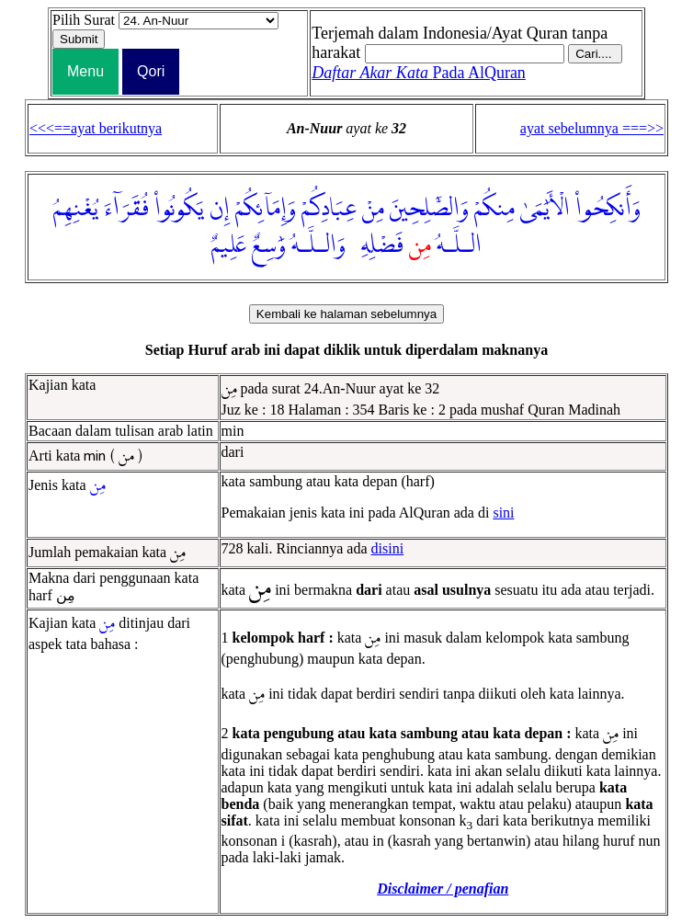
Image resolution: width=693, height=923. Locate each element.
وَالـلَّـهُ (318, 245)
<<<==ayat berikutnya (95, 128)
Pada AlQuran (419, 72)
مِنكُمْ (494, 208)
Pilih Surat (83, 20)
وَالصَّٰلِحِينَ (429, 208)
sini (503, 512)
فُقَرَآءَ (126, 208)
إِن (220, 208)
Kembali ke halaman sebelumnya (346, 314)
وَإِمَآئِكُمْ (265, 208)
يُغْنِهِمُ (75, 208)
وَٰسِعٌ (269, 245)
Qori (151, 71)
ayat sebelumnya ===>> (592, 128)
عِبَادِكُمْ (329, 208)
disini (387, 548)
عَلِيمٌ (228, 245)
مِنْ (373, 208)
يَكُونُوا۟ (179, 208)
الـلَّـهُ (459, 245)
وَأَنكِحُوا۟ (608, 208)
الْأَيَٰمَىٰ (545, 208)
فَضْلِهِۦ (377, 245)
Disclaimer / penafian (442, 888)
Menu (85, 71)
